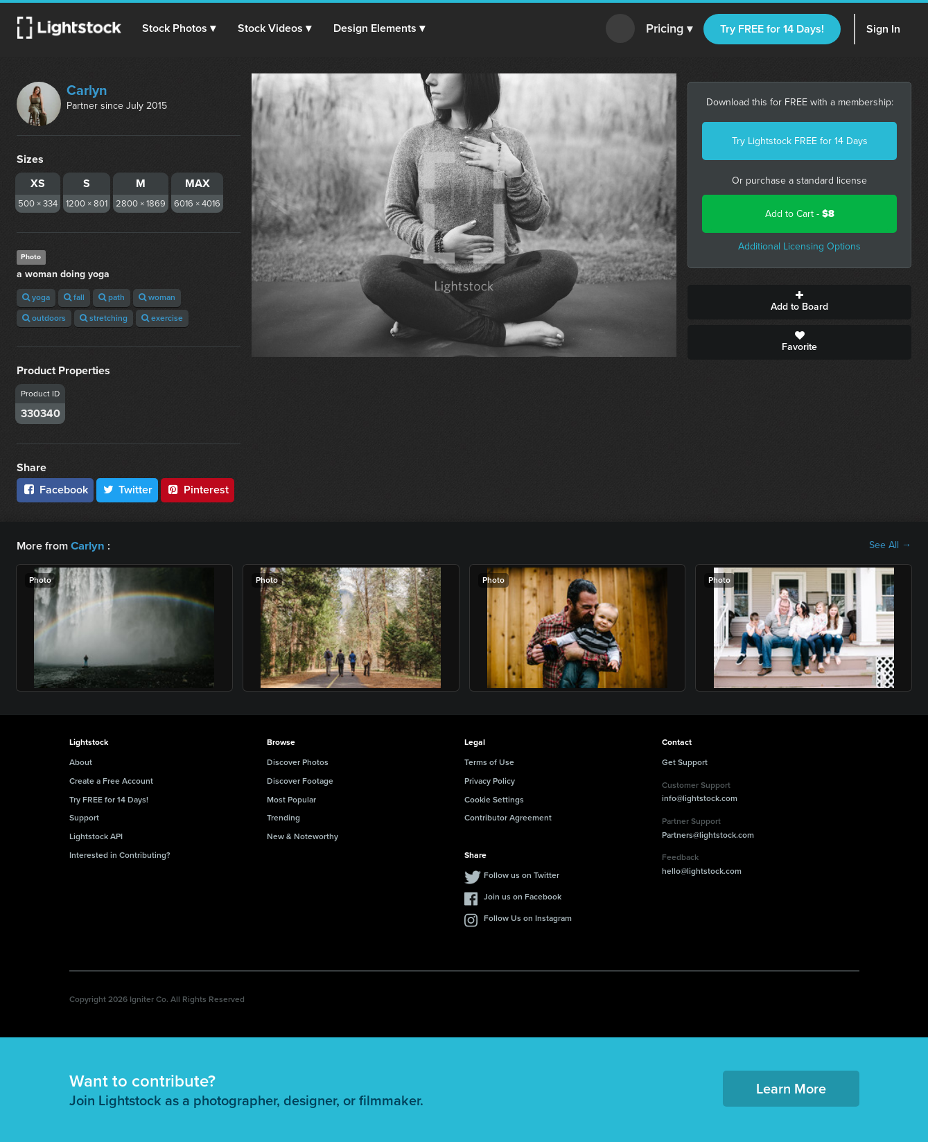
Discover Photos (298, 761)
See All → (890, 545)
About (80, 761)
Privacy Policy (489, 780)
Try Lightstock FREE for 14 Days (800, 141)
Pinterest (197, 490)
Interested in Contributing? (119, 854)
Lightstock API (96, 835)
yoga (36, 297)
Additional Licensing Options (799, 246)
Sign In (883, 29)
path (111, 297)
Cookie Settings (494, 799)
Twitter (127, 490)
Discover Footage (300, 780)
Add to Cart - (799, 214)
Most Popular (291, 799)
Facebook (55, 490)
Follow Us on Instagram (528, 917)
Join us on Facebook (522, 896)
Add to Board (799, 302)
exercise (162, 318)
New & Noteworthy (302, 835)
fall (74, 297)
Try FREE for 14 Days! (772, 29)
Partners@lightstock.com (708, 834)
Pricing (669, 29)
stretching (104, 318)
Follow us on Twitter (521, 874)
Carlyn (87, 90)
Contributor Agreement (508, 817)
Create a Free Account (111, 780)
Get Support (685, 761)
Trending (283, 817)
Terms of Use (489, 761)
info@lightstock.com (699, 797)
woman (157, 297)
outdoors (44, 318)
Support (84, 817)
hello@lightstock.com (702, 870)
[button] (179, 28)
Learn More (791, 1088)
